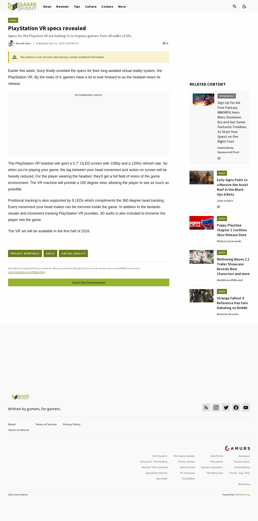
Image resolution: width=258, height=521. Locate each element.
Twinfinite (216, 456)
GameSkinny (242, 467)
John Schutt (225, 200)
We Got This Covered (154, 467)
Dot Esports (160, 456)
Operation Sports (156, 473)
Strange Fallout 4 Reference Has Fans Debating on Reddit (232, 303)
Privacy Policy (71, 424)
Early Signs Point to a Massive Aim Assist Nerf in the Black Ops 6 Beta (232, 187)
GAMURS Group (242, 494)
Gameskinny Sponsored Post (228, 150)
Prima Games (186, 461)
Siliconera (216, 461)
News (47, 6)
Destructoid (187, 467)
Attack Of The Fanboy (153, 461)
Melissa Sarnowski (229, 241)
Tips (77, 6)
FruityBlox (188, 478)
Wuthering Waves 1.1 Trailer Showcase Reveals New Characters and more (233, 266)
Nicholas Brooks (227, 314)
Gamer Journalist (212, 467)
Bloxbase (244, 484)
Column (107, 6)
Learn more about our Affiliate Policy (26, 271)
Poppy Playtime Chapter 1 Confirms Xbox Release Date (232, 230)
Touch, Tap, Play (239, 473)
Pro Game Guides (184, 456)
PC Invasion (187, 473)
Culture (91, 6)
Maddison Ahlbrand (230, 280)
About (12, 424)
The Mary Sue (214, 473)
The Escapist (242, 461)
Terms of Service (45, 424)
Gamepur (244, 456)
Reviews (62, 6)
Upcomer (161, 478)
